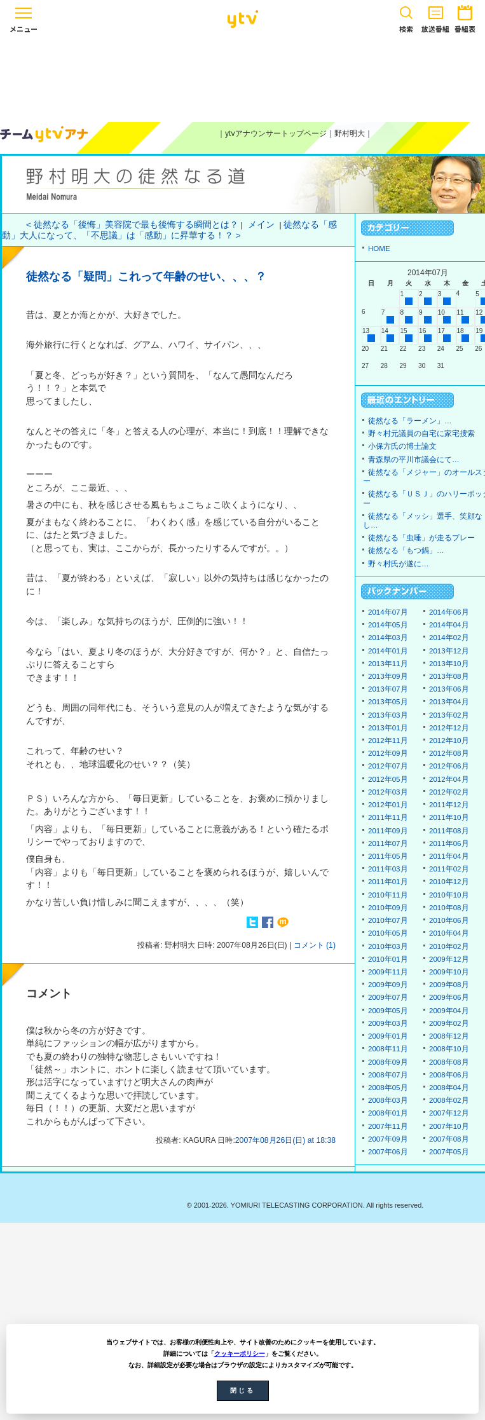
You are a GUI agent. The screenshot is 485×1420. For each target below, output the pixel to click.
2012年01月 (388, 805)
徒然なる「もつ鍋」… (406, 550)
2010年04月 (449, 933)
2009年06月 (449, 997)
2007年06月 (388, 1152)
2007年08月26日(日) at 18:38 (285, 1140)
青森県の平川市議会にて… (414, 459)
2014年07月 (388, 612)
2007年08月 (449, 1139)
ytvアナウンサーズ (44, 134)
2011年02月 (449, 869)
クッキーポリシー (239, 1353)
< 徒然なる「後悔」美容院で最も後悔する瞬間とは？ (132, 224)
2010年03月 (388, 946)
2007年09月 (388, 1139)
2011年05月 (388, 856)
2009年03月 (388, 1023)
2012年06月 (449, 766)
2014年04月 (449, 625)
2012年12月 (449, 728)
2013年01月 (388, 728)
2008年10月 (449, 1049)
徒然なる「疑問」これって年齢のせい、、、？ (146, 276)
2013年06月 (449, 689)
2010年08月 (449, 907)
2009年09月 (388, 984)
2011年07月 (388, 843)
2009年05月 (388, 1010)
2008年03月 (388, 1100)
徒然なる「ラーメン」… (410, 421)
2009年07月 (388, 997)
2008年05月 (388, 1087)
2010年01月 (388, 959)
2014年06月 (449, 612)
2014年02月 (449, 637)
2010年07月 (388, 920)
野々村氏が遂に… (398, 564)
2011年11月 (388, 817)
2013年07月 (388, 689)
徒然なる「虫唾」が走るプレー (421, 538)
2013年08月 (449, 676)
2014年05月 (388, 625)
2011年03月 (388, 869)
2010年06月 (449, 920)
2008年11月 (388, 1049)
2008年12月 (449, 1036)
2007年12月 (449, 1113)
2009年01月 (388, 1036)
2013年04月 (449, 702)
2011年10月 (449, 817)
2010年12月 (449, 881)
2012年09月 (388, 753)
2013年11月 (388, 663)
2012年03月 (388, 792)
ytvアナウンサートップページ (276, 133)
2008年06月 (449, 1075)
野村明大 (349, 133)
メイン (261, 224)
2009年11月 (388, 972)
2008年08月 (449, 1062)
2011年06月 (449, 843)
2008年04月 (449, 1087)
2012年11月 (388, 740)
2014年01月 (388, 651)
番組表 (464, 17)
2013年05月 (388, 702)
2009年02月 (449, 1023)
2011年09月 (388, 831)
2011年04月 (449, 856)
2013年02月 (449, 715)
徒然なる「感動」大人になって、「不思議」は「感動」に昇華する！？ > (169, 230)
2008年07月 (388, 1075)
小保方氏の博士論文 (402, 446)
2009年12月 (449, 959)
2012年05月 (388, 779)
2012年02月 (449, 792)
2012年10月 (449, 740)
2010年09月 (388, 907)
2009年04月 (449, 1010)
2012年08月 (449, 753)
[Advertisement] (243, 77)
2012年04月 (449, 779)
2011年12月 (449, 805)
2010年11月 (388, 895)
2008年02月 (449, 1100)
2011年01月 (388, 881)
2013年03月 (388, 715)
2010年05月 (388, 933)
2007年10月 (449, 1126)
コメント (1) (315, 945)
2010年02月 (449, 946)
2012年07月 (388, 766)
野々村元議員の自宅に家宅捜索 (421, 433)
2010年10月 (449, 895)
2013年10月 (449, 663)
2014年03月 (388, 637)
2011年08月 (449, 831)
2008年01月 (388, 1113)
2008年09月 (388, 1062)
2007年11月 (388, 1126)
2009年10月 (449, 972)
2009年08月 (449, 984)
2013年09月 (388, 676)
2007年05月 (449, 1152)
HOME (379, 248)
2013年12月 (449, 651)
